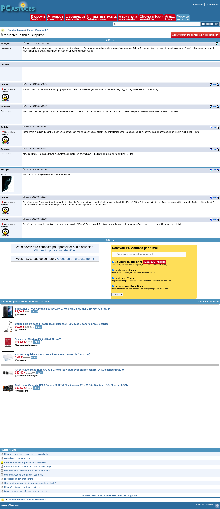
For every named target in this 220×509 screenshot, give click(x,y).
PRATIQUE (55, 17)
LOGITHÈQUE (75, 17)
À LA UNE (38, 17)
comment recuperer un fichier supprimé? (24, 474)
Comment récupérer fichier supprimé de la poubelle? (30, 483)
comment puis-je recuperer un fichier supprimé (27, 470)
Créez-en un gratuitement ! (75, 258)
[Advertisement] (110, 423)
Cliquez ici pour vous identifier (54, 250)
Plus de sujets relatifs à (110, 495)
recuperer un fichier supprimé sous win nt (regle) (28, 466)
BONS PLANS (128, 17)
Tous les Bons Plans (208, 301)
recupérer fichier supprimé (17, 458)
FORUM (183, 17)
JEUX (170, 17)
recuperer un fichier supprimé (18, 479)
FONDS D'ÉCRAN (151, 17)
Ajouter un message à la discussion (195, 35)
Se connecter (212, 4)
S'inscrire (198, 4)
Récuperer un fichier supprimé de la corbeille (26, 454)
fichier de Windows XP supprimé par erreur (25, 491)
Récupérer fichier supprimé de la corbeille (25, 462)
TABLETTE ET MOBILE (102, 17)
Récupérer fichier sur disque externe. (22, 487)
